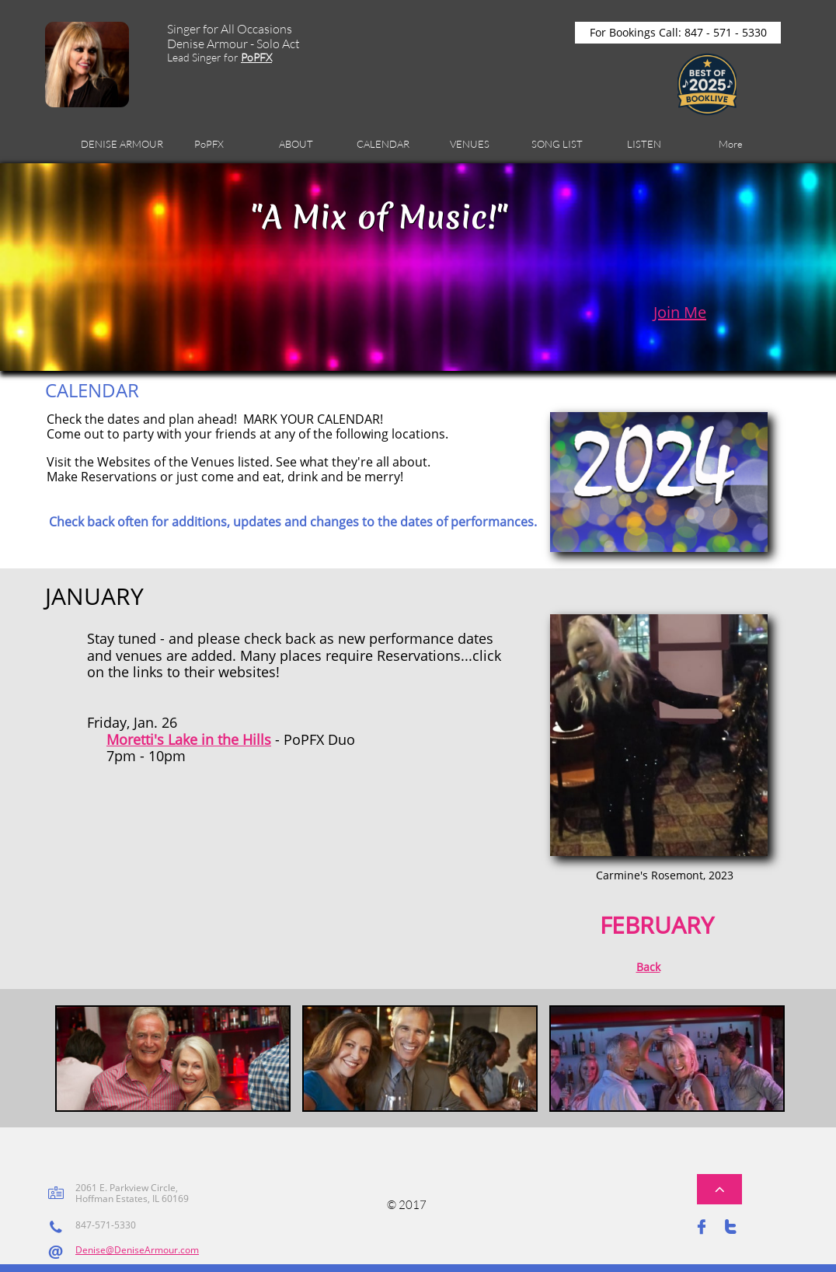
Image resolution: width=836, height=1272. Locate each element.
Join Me (679, 312)
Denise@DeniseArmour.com (137, 1249)
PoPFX (256, 57)
